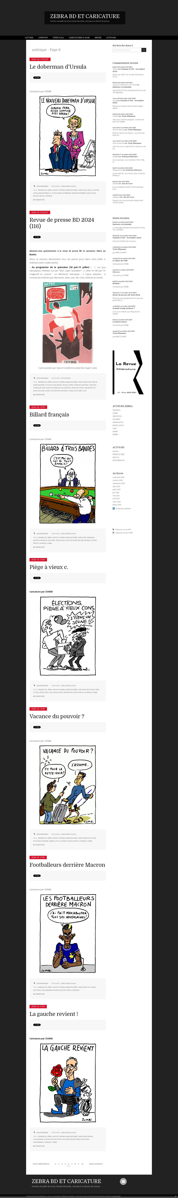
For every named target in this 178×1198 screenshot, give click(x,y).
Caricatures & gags (79, 38)
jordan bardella (44, 193)
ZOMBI (115, 413)
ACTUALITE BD (65, 378)
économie (44, 841)
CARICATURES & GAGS (68, 186)
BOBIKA (115, 434)
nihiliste (75, 388)
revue (89, 382)
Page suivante (96, 1164)
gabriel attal (54, 841)
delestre (41, 391)
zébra (49, 190)
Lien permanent (40, 186)
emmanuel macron (52, 990)
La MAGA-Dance (120, 322)
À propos (43, 38)
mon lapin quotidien (50, 388)
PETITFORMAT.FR (118, 460)
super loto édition (52, 391)
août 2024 (116, 486)
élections (73, 540)
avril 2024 (116, 499)
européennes (38, 1142)
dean (35, 391)
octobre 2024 (118, 480)
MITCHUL (116, 457)
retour (53, 1139)
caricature (82, 190)
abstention (68, 692)
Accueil (29, 38)
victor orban (57, 193)
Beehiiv (33, 254)
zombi (35, 388)
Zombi (115, 116)
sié (94, 388)
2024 (54, 385)
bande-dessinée (71, 190)
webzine (41, 190)
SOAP (115, 428)
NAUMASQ (116, 410)
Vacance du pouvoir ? (57, 716)
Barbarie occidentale (122, 87)
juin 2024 (116, 493)
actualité (48, 385)
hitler (81, 388)
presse (41, 196)
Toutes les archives (123, 508)
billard (81, 540)
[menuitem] (30, 38)
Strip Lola (58, 38)
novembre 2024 (118, 477)
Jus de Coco (127, 184)
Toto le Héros (118, 130)
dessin (35, 196)
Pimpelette (117, 170)
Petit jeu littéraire (130, 157)
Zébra (115, 69)
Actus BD (111, 38)
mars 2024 (116, 502)
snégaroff (88, 388)
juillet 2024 (116, 490)
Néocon (116, 272)
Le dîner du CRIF (120, 261)
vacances (63, 841)
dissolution (58, 692)
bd (46, 190)
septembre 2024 (119, 483)
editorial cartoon (89, 385)
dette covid (91, 838)
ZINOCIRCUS (117, 416)
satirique (48, 196)
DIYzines (116, 451)
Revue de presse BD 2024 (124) (126, 295)
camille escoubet (75, 391)
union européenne (79, 193)
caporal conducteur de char (124, 85)
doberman (67, 193)
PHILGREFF (116, 419)
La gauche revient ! (54, 1014)
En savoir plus (116, 1196)
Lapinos (116, 197)
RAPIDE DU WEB (118, 454)
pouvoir (36, 841)
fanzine (62, 190)
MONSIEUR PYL (118, 422)
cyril (115, 101)
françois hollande (47, 540)
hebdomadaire (38, 385)
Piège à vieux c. (49, 567)
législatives (91, 193)
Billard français (49, 415)
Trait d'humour (128, 116)
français (87, 540)
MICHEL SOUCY (118, 425)
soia (85, 391)
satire (70, 385)
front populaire (63, 1139)
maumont (64, 391)
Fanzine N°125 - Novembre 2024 (127, 238)
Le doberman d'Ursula (58, 67)
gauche (46, 1139)
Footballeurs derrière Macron (67, 865)
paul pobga (91, 987)
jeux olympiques (65, 388)
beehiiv (59, 385)
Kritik (98, 38)
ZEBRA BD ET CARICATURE (85, 16)
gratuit (55, 190)
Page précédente (41, 1164)
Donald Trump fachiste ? (124, 308)
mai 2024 (116, 496)
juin (40, 388)
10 (82, 1164)
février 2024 (117, 505)
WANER (115, 431)
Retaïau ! (116, 283)
